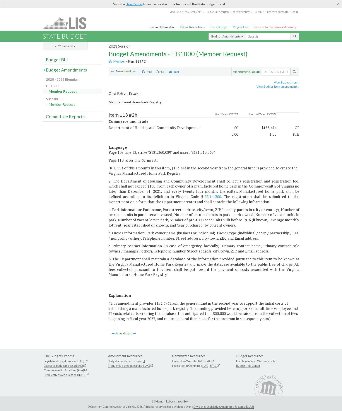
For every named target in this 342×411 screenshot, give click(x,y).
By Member (117, 61)
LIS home (259, 12)
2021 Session (65, 46)
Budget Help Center (248, 365)
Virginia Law (240, 27)
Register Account (277, 12)
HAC (200, 361)
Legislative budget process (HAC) (64, 361)
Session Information (162, 27)
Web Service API (267, 361)
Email (174, 71)
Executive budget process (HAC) (63, 365)
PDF (160, 71)
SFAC (208, 361)
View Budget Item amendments (277, 86)
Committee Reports (65, 116)
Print (147, 71)
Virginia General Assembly (186, 12)
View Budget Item (286, 82)
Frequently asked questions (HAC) (129, 365)
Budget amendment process (125, 361)
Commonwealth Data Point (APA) (64, 370)
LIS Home (157, 401)
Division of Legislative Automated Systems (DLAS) (223, 406)
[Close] (338, 4)
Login (294, 12)
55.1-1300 (213, 196)
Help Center (134, 4)
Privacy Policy (241, 12)
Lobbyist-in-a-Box (177, 401)
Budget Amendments (227, 36)
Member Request (63, 91)
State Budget (219, 27)
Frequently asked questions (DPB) (65, 375)
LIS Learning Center (217, 12)
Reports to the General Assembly (275, 27)
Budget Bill (57, 59)
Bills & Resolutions (192, 27)
